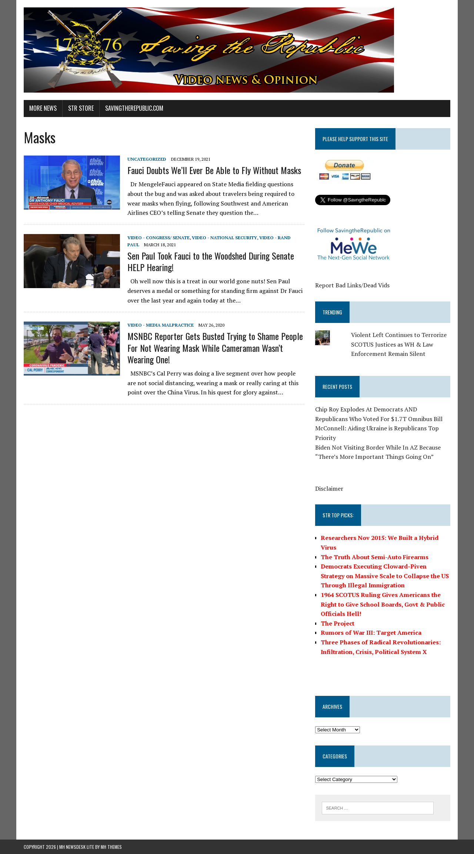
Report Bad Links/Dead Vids (352, 285)
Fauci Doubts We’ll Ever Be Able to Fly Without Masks (214, 170)
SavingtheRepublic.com (134, 108)
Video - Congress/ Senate (158, 237)
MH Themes (111, 847)
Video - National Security (224, 237)
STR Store (81, 108)
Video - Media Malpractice (160, 325)
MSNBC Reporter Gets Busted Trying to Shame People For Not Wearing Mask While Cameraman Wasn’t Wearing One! (215, 347)
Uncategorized (146, 159)
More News (43, 108)
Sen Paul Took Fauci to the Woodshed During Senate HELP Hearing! (210, 261)
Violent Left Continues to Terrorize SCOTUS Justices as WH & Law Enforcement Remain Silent (399, 344)
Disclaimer (329, 488)
